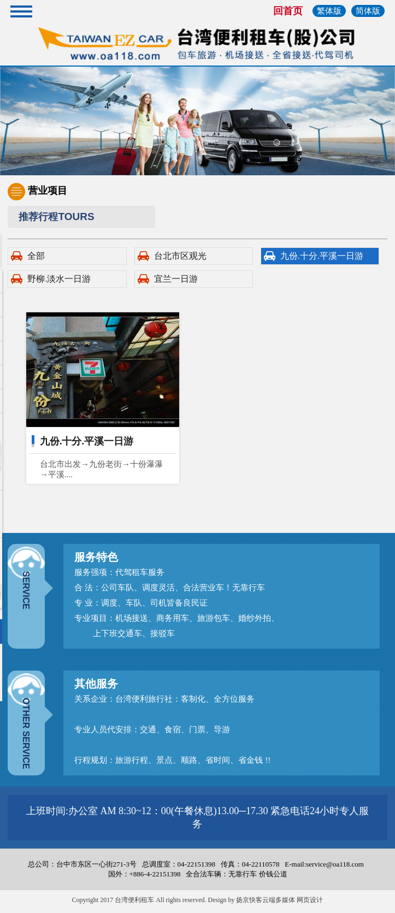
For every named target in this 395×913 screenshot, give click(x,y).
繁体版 (329, 11)
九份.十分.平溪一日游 (321, 255)
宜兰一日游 (176, 278)
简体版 (368, 11)
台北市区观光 (180, 255)
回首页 (288, 10)
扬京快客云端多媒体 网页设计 (279, 900)
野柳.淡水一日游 (59, 278)
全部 (36, 255)
